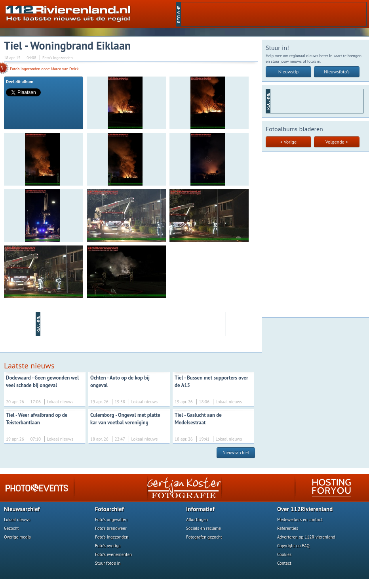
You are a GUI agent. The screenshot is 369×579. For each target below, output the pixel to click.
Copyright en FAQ (293, 545)
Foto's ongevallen (111, 519)
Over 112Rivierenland (305, 509)
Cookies (284, 554)
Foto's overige (108, 545)
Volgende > (336, 142)
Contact (284, 563)
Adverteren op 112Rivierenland (306, 537)
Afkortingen (197, 519)
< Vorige (288, 142)
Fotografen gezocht (204, 537)
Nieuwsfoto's (337, 72)
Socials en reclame (203, 528)
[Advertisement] (273, 14)
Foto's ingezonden (111, 537)
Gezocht (11, 528)
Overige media (17, 537)
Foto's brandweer (111, 528)
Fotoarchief (109, 509)
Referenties (287, 528)
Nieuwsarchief (236, 452)
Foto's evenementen (113, 554)
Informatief (200, 509)
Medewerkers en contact (299, 519)
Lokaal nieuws (17, 519)
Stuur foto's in (108, 563)
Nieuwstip (288, 72)
